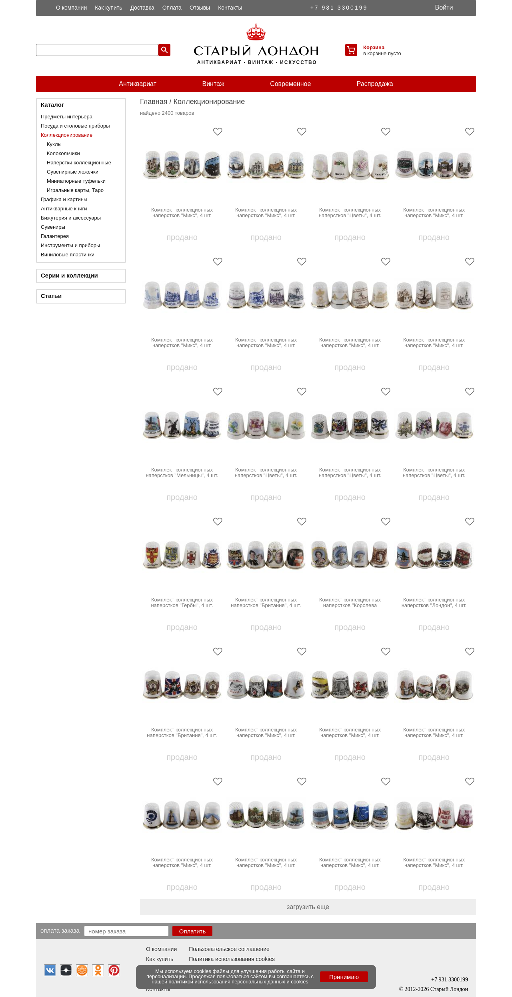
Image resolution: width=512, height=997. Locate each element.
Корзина (373, 47)
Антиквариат (137, 83)
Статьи (51, 295)
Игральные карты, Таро (75, 190)
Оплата (172, 7)
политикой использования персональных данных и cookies (238, 982)
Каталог (52, 104)
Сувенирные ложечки (72, 172)
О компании (71, 7)
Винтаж (213, 83)
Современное (290, 83)
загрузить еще (308, 906)
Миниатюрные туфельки (76, 181)
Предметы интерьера (66, 117)
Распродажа (375, 83)
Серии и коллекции (69, 275)
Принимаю (344, 976)
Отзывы (200, 7)
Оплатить (192, 931)
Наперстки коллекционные (79, 163)
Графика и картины (64, 199)
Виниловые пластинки (67, 255)
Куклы (54, 144)
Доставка (142, 7)
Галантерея (55, 236)
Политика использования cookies (232, 959)
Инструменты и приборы (70, 245)
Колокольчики (63, 153)
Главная (154, 102)
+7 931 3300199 (339, 7)
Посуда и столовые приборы (75, 126)
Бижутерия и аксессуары (71, 218)
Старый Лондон (449, 989)
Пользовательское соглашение (229, 949)
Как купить (108, 7)
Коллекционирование (66, 135)
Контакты (230, 7)
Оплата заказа (60, 930)
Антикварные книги (64, 209)
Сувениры (53, 227)
